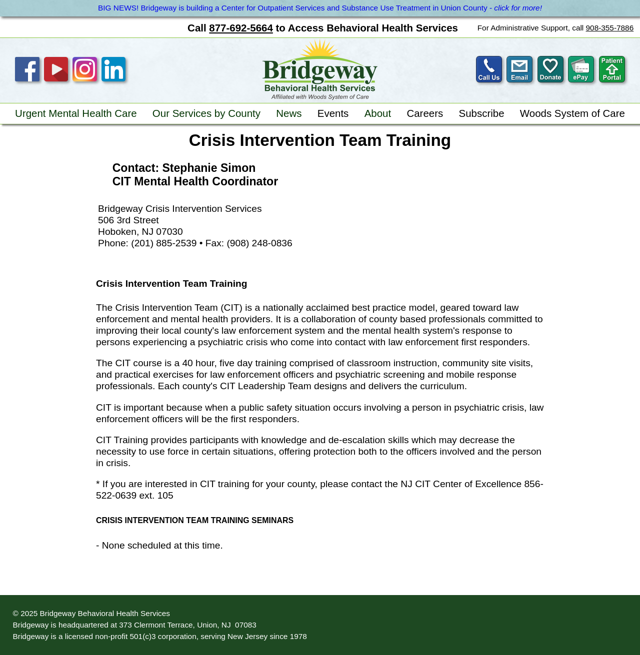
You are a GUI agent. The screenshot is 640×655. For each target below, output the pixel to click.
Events (333, 113)
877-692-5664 (240, 27)
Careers (424, 113)
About (378, 113)
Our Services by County (206, 113)
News (289, 113)
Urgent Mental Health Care (75, 113)
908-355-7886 (610, 27)
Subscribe (481, 113)
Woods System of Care (572, 113)
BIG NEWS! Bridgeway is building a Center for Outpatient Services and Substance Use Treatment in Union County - (320, 7)
